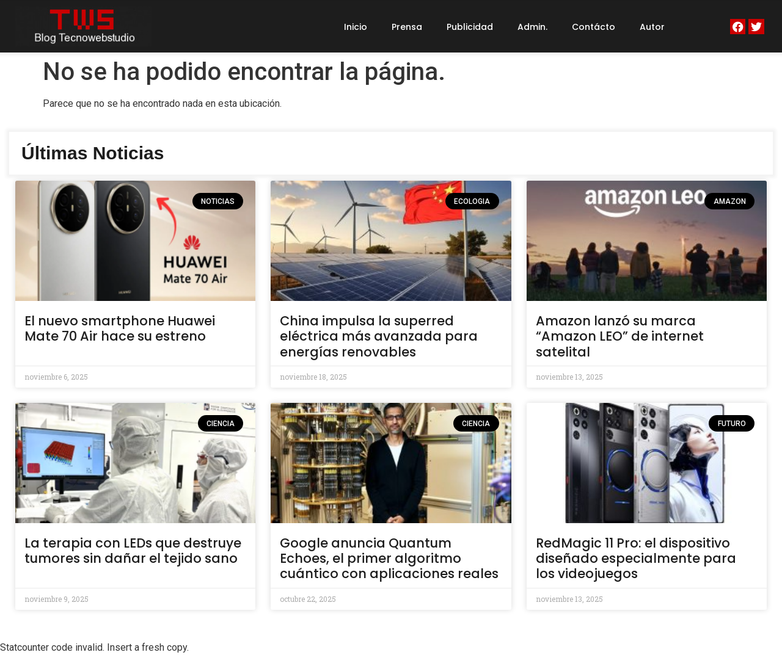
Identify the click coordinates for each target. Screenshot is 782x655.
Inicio (355, 27)
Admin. (532, 27)
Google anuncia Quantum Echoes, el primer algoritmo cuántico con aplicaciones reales (389, 558)
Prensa (407, 27)
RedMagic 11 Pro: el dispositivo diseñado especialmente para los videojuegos (636, 558)
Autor (652, 27)
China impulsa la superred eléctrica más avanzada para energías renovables (379, 336)
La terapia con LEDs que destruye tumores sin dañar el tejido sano (132, 550)
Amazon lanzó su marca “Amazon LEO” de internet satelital (620, 336)
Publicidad (470, 27)
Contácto (593, 27)
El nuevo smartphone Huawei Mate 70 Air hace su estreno (119, 328)
